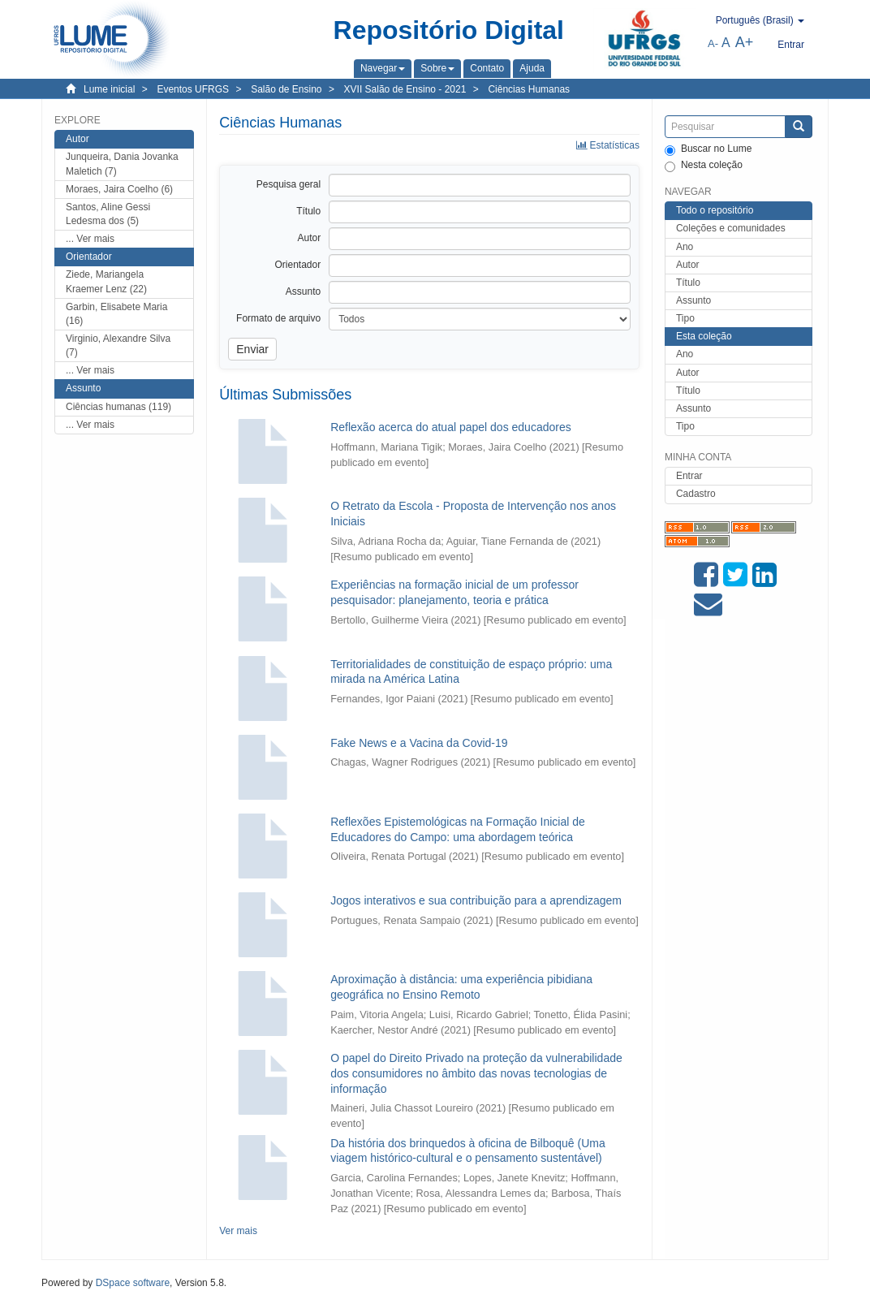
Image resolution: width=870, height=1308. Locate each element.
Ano (684, 247)
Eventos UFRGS (193, 89)
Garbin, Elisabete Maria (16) (116, 313)
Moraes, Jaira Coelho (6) (119, 189)
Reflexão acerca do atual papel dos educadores (450, 427)
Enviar (252, 349)
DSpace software (133, 1283)
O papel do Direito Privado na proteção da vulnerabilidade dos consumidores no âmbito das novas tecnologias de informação (476, 1072)
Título (688, 282)
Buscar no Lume (708, 149)
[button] (382, 68)
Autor (688, 264)
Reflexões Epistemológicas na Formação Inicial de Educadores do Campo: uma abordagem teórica (457, 829)
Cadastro (696, 493)
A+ (744, 42)
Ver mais (238, 1231)
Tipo (685, 318)
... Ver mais (90, 238)
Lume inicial (109, 89)
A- (713, 43)
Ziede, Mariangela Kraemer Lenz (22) (106, 281)
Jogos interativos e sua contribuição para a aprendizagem (476, 900)
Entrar (689, 475)
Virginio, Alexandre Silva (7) (118, 345)
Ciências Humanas (529, 89)
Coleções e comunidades (731, 228)
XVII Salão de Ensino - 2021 (405, 89)
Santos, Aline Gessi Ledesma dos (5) (108, 214)
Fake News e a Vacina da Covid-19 (418, 742)
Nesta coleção (704, 165)
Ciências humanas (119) (118, 406)
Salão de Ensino (286, 89)
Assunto (693, 300)
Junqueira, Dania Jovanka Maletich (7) (122, 163)
